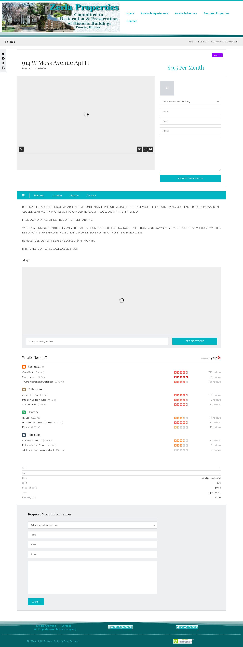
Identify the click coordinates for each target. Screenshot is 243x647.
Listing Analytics (46, 625)
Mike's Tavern (29, 376)
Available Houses (186, 13)
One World (28, 372)
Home (130, 13)
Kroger (25, 427)
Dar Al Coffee (29, 404)
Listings (202, 41)
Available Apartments (154, 13)
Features (39, 195)
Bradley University (31, 440)
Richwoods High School (34, 445)
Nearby (74, 195)
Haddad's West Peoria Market (37, 422)
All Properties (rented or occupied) (55, 629)
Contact (132, 21)
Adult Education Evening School (38, 449)
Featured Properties (217, 13)
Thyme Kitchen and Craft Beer (37, 381)
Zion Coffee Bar (30, 394)
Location (57, 195)
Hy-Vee (25, 417)
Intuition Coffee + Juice (34, 399)
